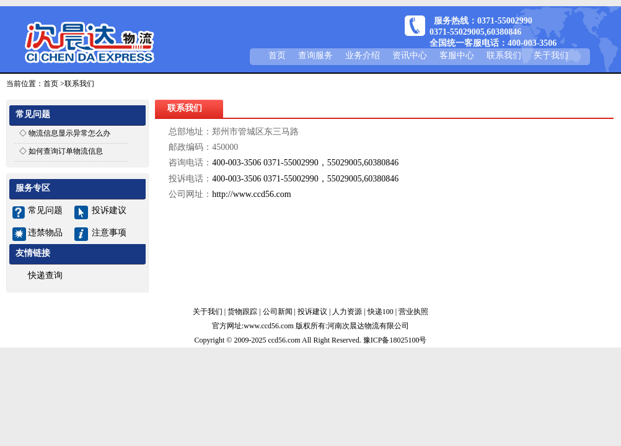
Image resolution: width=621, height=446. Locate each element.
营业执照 (413, 311)
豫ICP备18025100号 (395, 340)
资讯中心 (409, 55)
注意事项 (109, 232)
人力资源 (347, 311)
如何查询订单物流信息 (66, 151)
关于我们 (551, 55)
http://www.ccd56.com (251, 194)
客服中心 (456, 55)
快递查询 (45, 275)
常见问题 (45, 210)
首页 (277, 55)
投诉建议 (109, 210)
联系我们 (504, 55)
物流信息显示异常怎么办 (69, 133)
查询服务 (315, 55)
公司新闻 (278, 311)
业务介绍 (362, 55)
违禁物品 (45, 232)
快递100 (381, 311)
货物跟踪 (242, 311)
